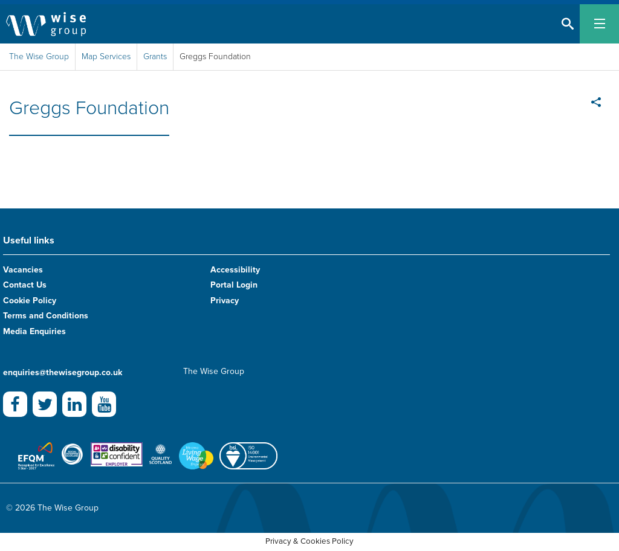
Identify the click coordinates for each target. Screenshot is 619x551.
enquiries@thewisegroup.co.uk (62, 372)
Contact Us (25, 285)
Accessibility (235, 270)
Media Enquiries (34, 331)
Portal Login (234, 285)
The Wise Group (39, 56)
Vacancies (23, 270)
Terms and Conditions (45, 316)
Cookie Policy (29, 300)
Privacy (224, 300)
